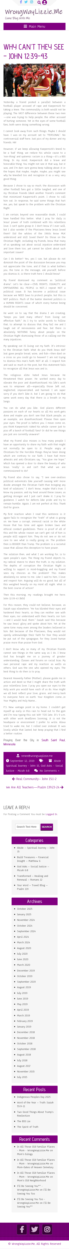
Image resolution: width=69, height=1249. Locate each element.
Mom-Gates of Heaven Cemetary (35, 1167)
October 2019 (24, 976)
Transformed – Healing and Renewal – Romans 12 (32, 877)
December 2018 (26, 1032)
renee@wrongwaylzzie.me (37, 756)
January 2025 (24, 914)
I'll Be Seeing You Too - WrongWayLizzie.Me (31, 1201)
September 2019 (26, 982)
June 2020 (22, 959)
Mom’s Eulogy (25, 1154)
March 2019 (23, 1015)
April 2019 (23, 1010)
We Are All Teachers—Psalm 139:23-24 (32, 787)
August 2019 (24, 987)
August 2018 (24, 1054)
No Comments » (49, 771)
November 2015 (26, 1071)
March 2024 (23, 942)
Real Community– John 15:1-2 (36, 779)
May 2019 (22, 1004)
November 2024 (26, 920)
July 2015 (22, 1077)
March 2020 (23, 965)
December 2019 (26, 970)
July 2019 (22, 993)
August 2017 (23, 1066)
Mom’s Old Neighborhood (31, 1180)
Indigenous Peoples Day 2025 (34, 1097)
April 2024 (23, 937)
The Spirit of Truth (27, 1127)
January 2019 (24, 1026)
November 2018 (26, 1038)
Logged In (51, 814)
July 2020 (22, 953)
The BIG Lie (23, 1121)
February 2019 (25, 1021)
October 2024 (24, 925)
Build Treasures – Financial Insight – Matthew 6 (33, 859)
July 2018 (22, 1060)
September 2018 (26, 1049)
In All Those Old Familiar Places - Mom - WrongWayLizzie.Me (36, 1148)
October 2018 (24, 1043)
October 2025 (24, 909)
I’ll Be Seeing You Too (34, 1191)
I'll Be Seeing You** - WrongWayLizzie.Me (30, 1187)
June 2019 (22, 998)
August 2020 (24, 948)
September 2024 (26, 931)
